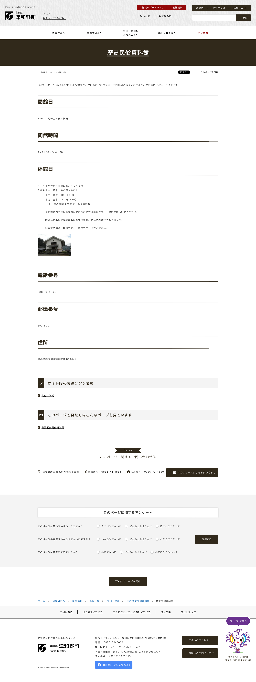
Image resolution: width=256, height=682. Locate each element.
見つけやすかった (111, 526)
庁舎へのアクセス (199, 640)
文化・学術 (48, 395)
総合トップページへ (54, 18)
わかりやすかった (111, 539)
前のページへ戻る (130, 581)
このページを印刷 (209, 72)
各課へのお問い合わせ (201, 653)
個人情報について (93, 612)
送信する (206, 539)
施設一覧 (95, 600)
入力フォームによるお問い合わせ (197, 472)
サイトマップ (188, 612)
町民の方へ (59, 600)
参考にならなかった (166, 552)
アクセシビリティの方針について (132, 612)
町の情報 (77, 600)
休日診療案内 (163, 15)
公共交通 (145, 15)
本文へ (47, 13)
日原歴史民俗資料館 (53, 427)
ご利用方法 (66, 612)
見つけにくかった (170, 526)
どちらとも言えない (141, 526)
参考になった (109, 552)
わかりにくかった (170, 539)
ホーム (41, 600)
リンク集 (166, 612)
